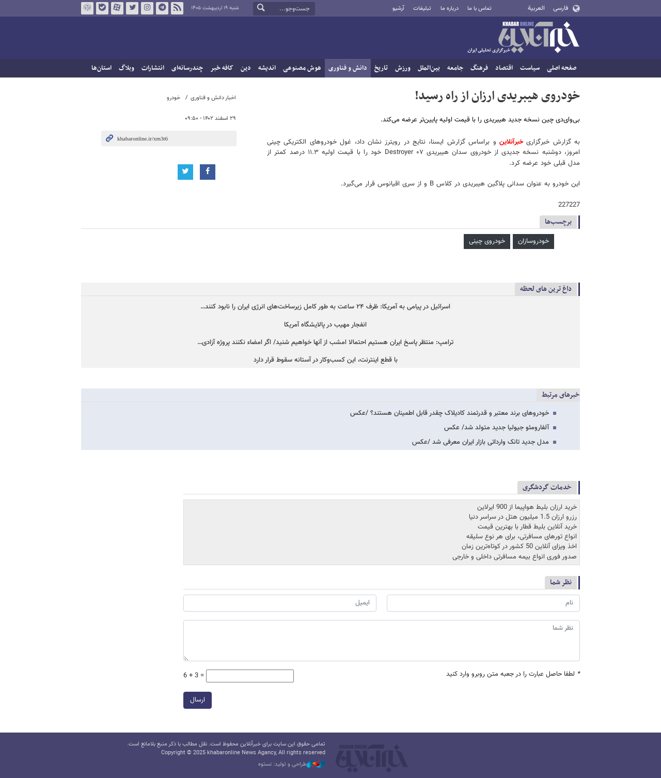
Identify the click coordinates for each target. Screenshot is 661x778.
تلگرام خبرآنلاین (162, 8)
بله (102, 8)
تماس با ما (479, 8)
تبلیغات (422, 8)
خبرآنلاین (523, 38)
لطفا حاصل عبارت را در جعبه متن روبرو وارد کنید (513, 674)
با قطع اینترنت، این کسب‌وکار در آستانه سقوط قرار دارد (326, 360)
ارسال (197, 700)
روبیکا (87, 8)
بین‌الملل (429, 68)
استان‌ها (101, 68)
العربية (536, 8)
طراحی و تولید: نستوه (291, 764)
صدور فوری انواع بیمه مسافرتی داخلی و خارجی (514, 557)
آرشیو (398, 8)
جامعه (455, 68)
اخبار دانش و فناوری (213, 98)
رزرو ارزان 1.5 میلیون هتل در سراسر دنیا (523, 517)
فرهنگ (479, 68)
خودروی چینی (487, 241)
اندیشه (267, 68)
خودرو (173, 98)
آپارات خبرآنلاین (117, 8)
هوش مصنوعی (302, 68)
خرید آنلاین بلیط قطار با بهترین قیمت (527, 527)
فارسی (560, 8)
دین (246, 68)
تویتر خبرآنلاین (132, 8)
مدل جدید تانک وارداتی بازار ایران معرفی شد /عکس (480, 442)
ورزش (403, 68)
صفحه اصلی (561, 68)
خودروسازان (533, 241)
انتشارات (152, 68)
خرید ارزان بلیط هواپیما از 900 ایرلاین (527, 507)
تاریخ (381, 68)
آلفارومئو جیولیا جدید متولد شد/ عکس (496, 428)
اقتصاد (504, 68)
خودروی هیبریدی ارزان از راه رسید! (497, 96)
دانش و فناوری (347, 68)
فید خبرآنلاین (177, 8)
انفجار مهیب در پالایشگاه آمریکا (325, 325)
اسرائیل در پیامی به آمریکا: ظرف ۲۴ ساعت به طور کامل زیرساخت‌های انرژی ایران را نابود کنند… (325, 307)
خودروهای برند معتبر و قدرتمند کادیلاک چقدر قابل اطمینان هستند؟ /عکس (449, 413)
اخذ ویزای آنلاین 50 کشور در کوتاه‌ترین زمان (519, 547)
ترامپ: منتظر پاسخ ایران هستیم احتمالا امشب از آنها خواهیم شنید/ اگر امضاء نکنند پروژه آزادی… (325, 343)
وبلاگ (126, 68)
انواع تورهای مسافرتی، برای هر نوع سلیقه (521, 537)
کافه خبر (221, 68)
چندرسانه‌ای (187, 68)
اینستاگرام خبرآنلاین (147, 8)
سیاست (530, 68)
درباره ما (449, 8)
